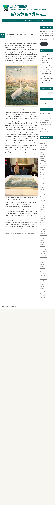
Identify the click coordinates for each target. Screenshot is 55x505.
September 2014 (43, 279)
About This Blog (14, 20)
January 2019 (43, 196)
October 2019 (43, 180)
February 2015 (43, 270)
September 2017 (43, 218)
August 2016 (42, 237)
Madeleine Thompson (30, 233)
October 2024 (43, 143)
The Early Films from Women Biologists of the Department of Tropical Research (46, 118)
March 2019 (42, 193)
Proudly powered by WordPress (9, 306)
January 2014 (43, 293)
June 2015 (42, 262)
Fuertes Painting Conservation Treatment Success (21, 35)
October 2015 (43, 255)
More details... (47, 82)
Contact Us (40, 20)
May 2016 (42, 242)
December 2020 (43, 165)
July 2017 (42, 222)
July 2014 (42, 282)
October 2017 (43, 216)
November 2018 (43, 200)
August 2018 (42, 205)
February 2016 (43, 248)
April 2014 (42, 288)
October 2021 (43, 156)
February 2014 (43, 291)
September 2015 (43, 257)
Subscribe (44, 44)
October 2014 (43, 277)
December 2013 (43, 295)
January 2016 (43, 249)
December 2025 (43, 141)
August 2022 (42, 151)
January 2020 (43, 176)
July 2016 (42, 238)
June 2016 (42, 240)
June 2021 (42, 158)
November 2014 (43, 275)
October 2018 (43, 202)
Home (4, 20)
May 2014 (42, 286)
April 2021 (42, 160)
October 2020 (43, 167)
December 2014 (43, 273)
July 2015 (42, 260)
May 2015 (42, 264)
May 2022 (42, 154)
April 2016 (42, 244)
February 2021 (43, 161)
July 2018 (42, 207)
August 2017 (42, 220)
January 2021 (43, 163)
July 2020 (42, 169)
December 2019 (43, 178)
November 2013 (43, 297)
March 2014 (42, 290)
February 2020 (43, 174)
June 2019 (42, 187)
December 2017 (43, 215)
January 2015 (43, 271)
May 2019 (42, 189)
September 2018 (43, 204)
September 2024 (43, 145)
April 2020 (42, 171)
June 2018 (42, 209)
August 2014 (42, 280)
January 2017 (43, 227)
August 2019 (42, 183)
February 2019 (43, 194)
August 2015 (42, 259)
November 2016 (43, 231)
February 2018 (43, 213)
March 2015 (42, 268)
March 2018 (42, 211)
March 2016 (42, 246)
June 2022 (42, 152)
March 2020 (42, 172)
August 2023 (42, 149)
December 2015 (43, 251)
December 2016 (43, 229)
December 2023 (43, 147)
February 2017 (43, 226)
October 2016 (43, 233)
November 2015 (43, 253)
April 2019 (42, 191)
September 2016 (43, 235)
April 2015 (42, 266)
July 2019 (42, 185)
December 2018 (43, 198)
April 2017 (42, 224)
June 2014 (42, 284)
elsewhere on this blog (17, 202)
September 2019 (43, 182)
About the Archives (27, 20)
